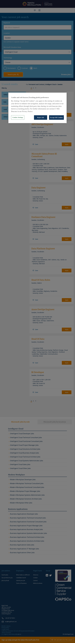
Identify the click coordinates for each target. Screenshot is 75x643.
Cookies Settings (17, 117)
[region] (37, 107)
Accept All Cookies (56, 117)
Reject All (40, 117)
